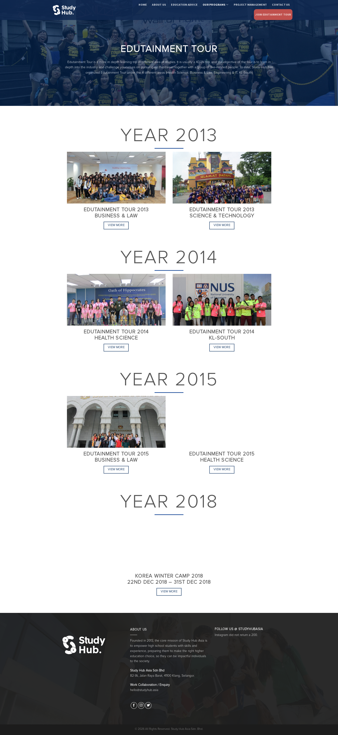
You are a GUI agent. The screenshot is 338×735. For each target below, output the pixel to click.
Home (143, 4)
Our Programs (215, 4)
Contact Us (281, 4)
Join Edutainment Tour (273, 14)
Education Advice (184, 4)
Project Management (250, 4)
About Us (159, 4)
